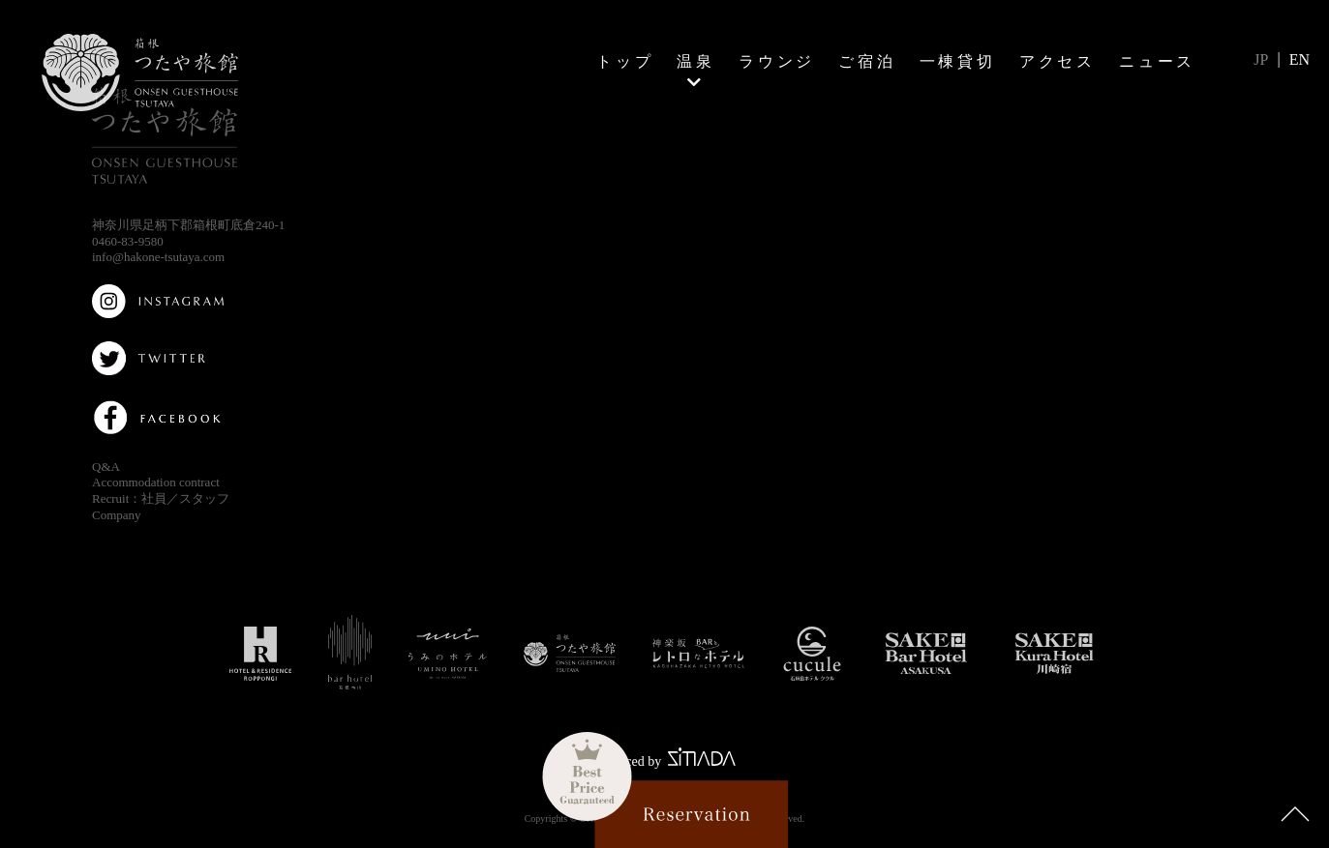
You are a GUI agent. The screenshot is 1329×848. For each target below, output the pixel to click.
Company (116, 515)
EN (1299, 59)
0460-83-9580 (128, 241)
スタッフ (204, 498)
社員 (153, 498)
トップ (625, 61)
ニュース (1157, 61)
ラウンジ (777, 61)
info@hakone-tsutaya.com (158, 256)
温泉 (696, 61)
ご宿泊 (867, 61)
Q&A (106, 466)
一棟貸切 (958, 61)
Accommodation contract (156, 482)
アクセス (1057, 61)
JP (1260, 59)
